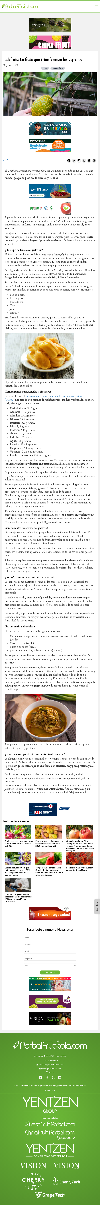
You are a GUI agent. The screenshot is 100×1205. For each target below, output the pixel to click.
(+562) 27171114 (51, 1060)
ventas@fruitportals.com (51, 1068)
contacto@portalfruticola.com (51, 1064)
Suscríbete (97, 907)
